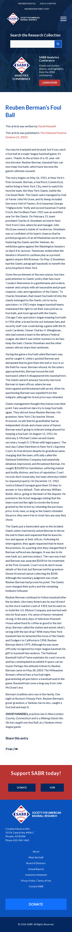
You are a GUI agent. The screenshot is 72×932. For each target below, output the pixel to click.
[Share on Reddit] (13, 749)
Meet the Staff (36, 857)
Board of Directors (36, 863)
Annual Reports (36, 869)
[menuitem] (27, 3)
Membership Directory (36, 9)
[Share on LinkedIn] (11, 749)
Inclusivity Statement (36, 874)
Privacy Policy (28, 880)
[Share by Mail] (16, 749)
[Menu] (62, 18)
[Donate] (22, 788)
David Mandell (47, 126)
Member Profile (27, 3)
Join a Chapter (48, 3)
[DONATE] (36, 904)
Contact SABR (36, 886)
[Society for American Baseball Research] (29, 18)
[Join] (52, 788)
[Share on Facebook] (6, 749)
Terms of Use (44, 880)
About (36, 851)
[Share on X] (8, 749)
